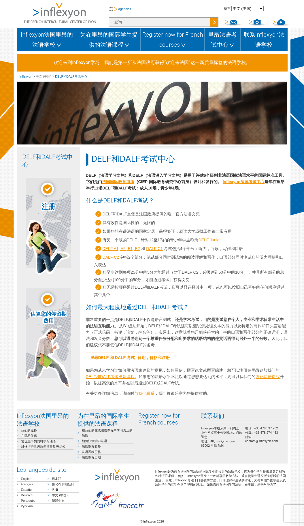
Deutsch (27, 495)
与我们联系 (144, 393)
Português (28, 500)
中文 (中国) (43, 76)
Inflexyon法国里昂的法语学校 (47, 39)
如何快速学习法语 (94, 441)
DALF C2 (111, 257)
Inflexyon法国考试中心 (244, 181)
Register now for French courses (172, 39)
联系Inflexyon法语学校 (264, 39)
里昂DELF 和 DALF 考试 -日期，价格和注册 (130, 357)
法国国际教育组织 (118, 181)
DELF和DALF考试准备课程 (110, 376)
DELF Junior (210, 240)
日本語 (56, 478)
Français (27, 484)
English (26, 478)
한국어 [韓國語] (62, 484)
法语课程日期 (91, 457)
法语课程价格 (91, 452)
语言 (227, 8)
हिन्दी (55, 489)
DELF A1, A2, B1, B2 (121, 248)
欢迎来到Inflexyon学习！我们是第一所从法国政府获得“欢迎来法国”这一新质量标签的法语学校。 (152, 62)
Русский (27, 506)
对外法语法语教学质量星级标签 (43, 446)
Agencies (124, 9)
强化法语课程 (268, 376)
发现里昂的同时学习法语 (38, 441)
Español (27, 489)
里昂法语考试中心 (222, 39)
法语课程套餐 (91, 446)
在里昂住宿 (29, 435)
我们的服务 (29, 430)
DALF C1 (154, 248)
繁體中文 (58, 500)
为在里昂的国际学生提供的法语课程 (109, 39)
